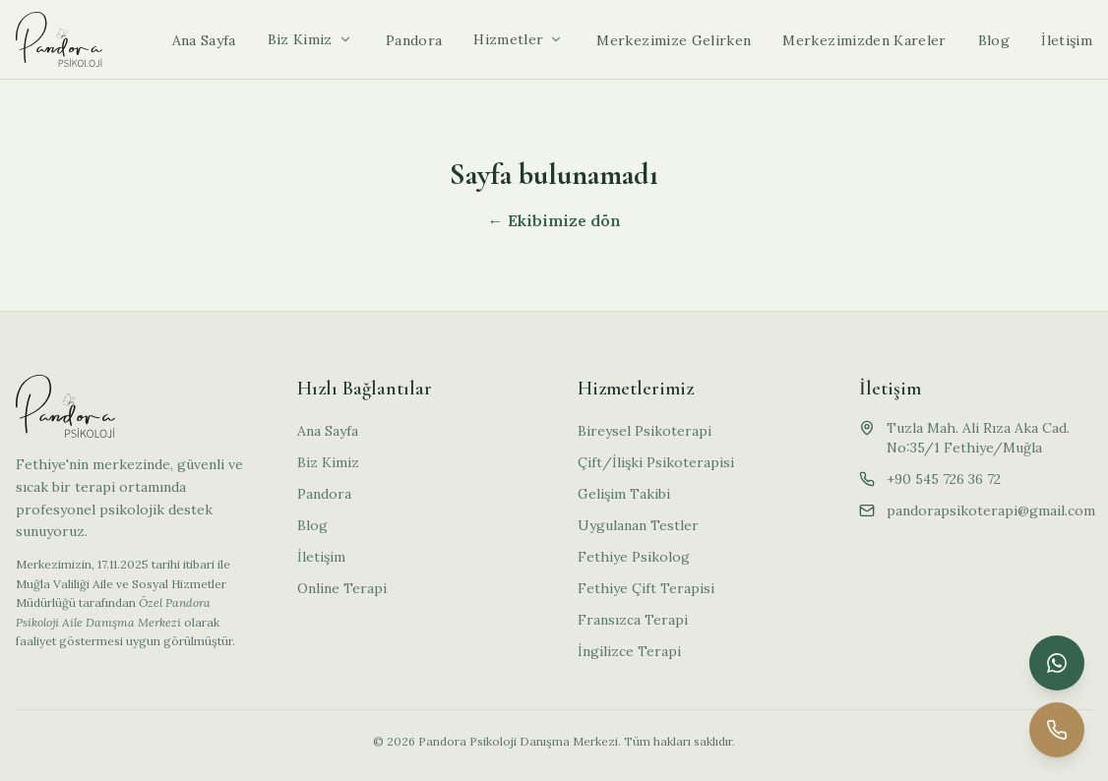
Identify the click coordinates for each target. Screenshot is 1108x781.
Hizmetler (508, 39)
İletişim (1066, 40)
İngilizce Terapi (629, 651)
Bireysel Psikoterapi (644, 431)
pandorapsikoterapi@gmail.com (991, 510)
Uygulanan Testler (638, 525)
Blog (994, 40)
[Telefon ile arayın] (1056, 729)
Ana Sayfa (204, 40)
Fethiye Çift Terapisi (646, 588)
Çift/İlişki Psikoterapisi (656, 462)
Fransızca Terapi (633, 620)
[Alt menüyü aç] (345, 39)
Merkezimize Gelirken (673, 40)
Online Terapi (342, 588)
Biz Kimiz (300, 39)
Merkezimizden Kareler (864, 40)
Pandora (414, 40)
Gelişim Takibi (624, 494)
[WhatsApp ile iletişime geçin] (1056, 663)
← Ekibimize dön (554, 220)
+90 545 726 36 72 (944, 479)
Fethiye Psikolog (634, 557)
